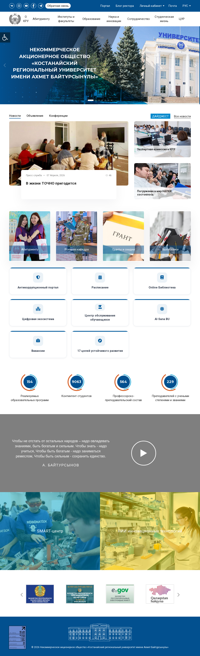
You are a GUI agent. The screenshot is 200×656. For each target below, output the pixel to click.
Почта (172, 6)
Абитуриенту (41, 19)
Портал (105, 6)
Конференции (58, 116)
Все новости (182, 116)
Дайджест (160, 116)
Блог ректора (125, 6)
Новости (15, 116)
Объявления (35, 116)
